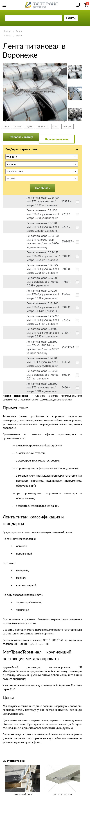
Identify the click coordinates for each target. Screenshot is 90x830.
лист (6, 126)
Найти (71, 18)
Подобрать (42, 187)
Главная (8, 31)
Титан (19, 31)
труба (28, 126)
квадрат (67, 126)
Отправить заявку (20, 136)
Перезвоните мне (57, 139)
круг (55, 126)
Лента (19, 35)
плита (17, 126)
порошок (42, 126)
